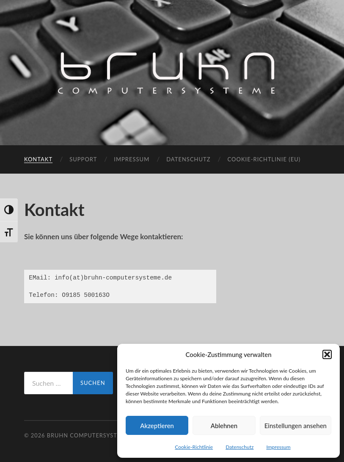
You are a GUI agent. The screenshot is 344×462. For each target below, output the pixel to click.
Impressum (278, 447)
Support (83, 159)
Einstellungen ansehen (295, 425)
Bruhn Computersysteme (88, 435)
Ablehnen (224, 425)
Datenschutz (239, 447)
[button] (327, 354)
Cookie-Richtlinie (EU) (264, 159)
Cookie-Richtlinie (194, 447)
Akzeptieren (157, 425)
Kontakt (38, 159)
